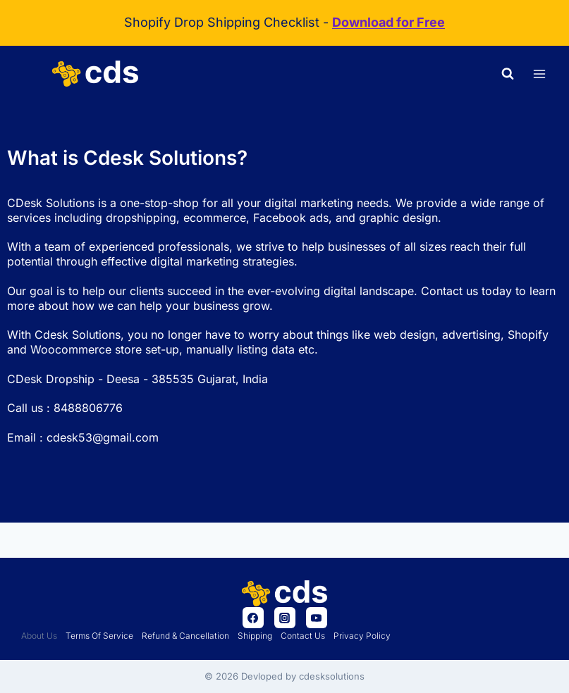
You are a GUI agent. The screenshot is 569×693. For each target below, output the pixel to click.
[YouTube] (316, 617)
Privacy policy (362, 635)
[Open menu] (539, 74)
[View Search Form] (507, 74)
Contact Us (303, 635)
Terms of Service (99, 635)
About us (39, 635)
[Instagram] (284, 617)
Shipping (255, 635)
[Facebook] (253, 617)
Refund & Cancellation (185, 635)
